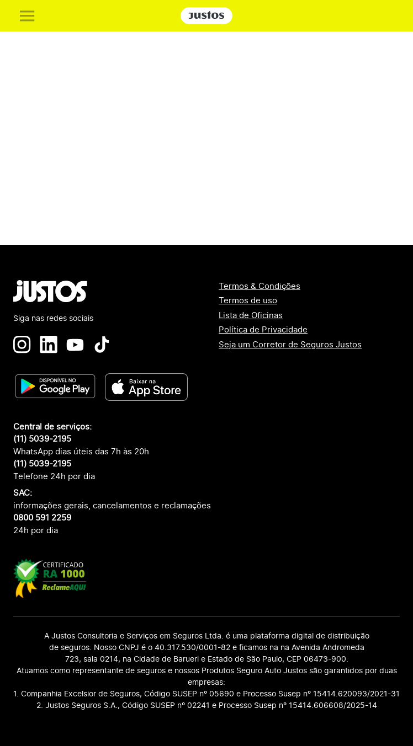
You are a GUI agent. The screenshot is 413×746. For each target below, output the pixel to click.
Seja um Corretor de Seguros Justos (290, 344)
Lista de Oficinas (251, 315)
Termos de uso (248, 300)
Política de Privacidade (263, 329)
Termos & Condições (259, 286)
